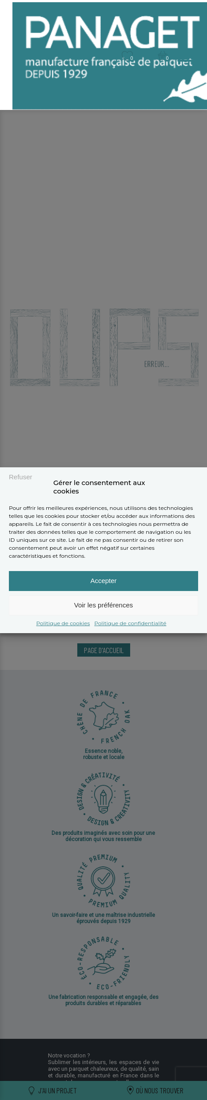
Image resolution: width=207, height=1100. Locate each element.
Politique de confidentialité (130, 623)
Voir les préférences (103, 605)
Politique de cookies (63, 623)
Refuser (20, 477)
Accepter (103, 580)
